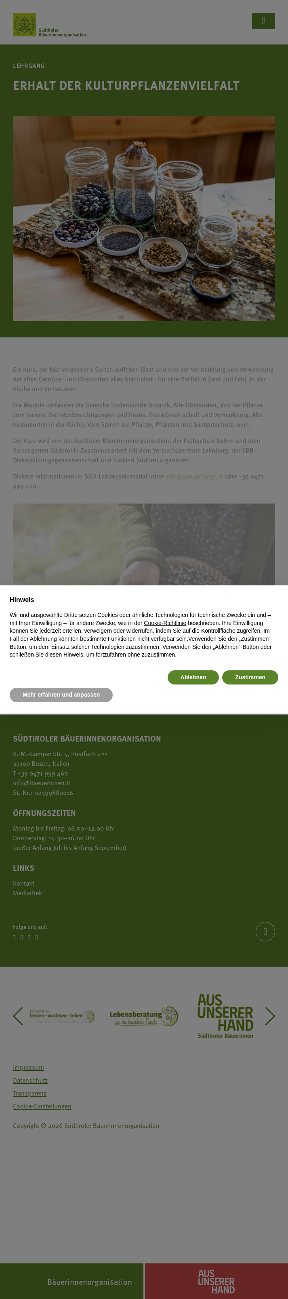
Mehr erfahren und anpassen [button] (61, 694)
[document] (144, 627)
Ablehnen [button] (193, 677)
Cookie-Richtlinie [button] (165, 623)
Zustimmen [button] (250, 677)
